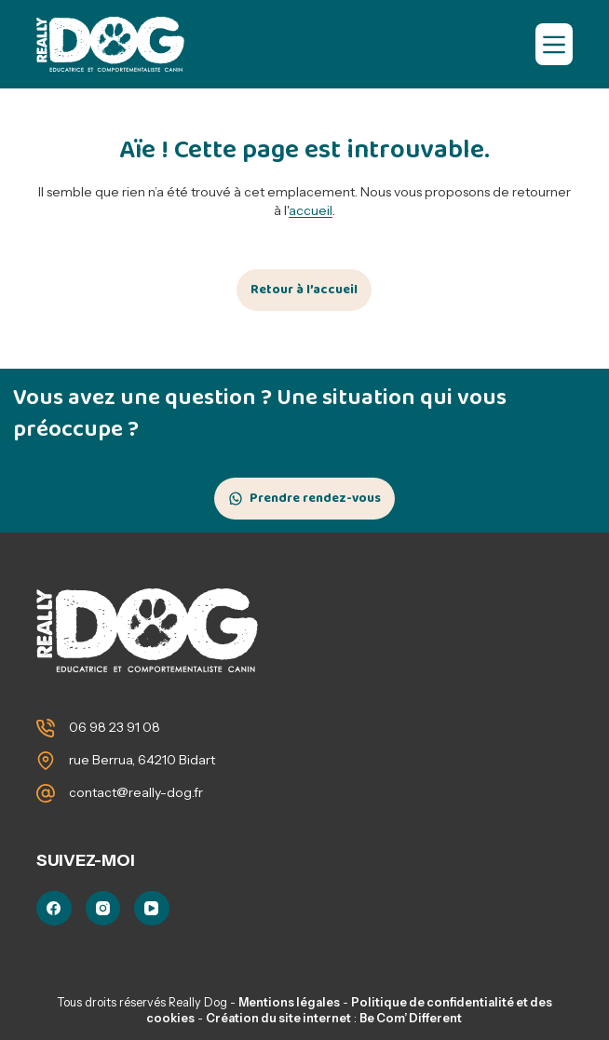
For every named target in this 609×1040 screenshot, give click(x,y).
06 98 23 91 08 (114, 727)
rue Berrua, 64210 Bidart (142, 759)
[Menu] (554, 44)
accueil (310, 210)
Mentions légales (289, 1002)
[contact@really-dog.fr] (45, 793)
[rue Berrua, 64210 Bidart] (45, 760)
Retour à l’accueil (304, 289)
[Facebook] (54, 908)
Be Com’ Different (410, 1018)
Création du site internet (278, 1018)
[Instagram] (103, 908)
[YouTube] (151, 908)
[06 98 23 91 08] (45, 728)
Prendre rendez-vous (315, 498)
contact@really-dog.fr (136, 792)
